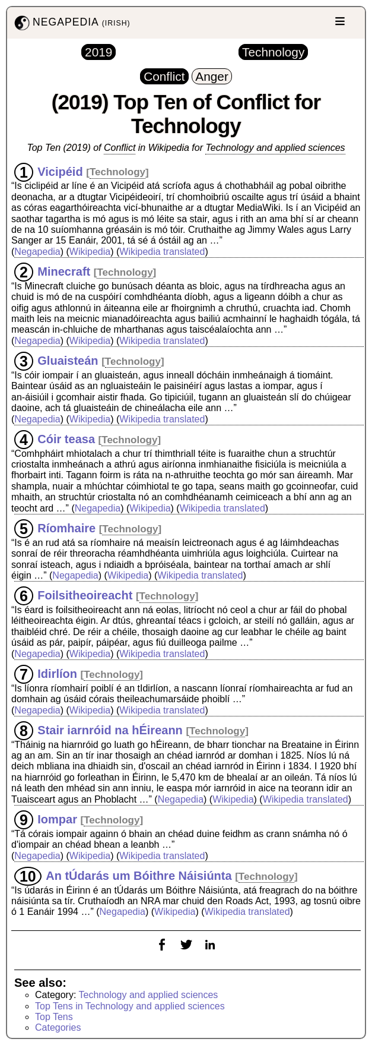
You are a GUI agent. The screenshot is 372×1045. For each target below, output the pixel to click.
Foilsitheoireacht (84, 595)
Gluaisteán (67, 360)
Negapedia (37, 252)
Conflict (119, 148)
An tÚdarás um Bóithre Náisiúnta (138, 875)
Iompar (57, 819)
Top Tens (54, 1017)
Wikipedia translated (162, 252)
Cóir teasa (66, 439)
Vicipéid (59, 171)
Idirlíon (57, 673)
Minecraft (63, 271)
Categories (58, 1027)
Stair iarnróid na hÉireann (110, 730)
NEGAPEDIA (71, 22)
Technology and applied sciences (275, 148)
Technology (117, 172)
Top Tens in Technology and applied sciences (130, 1006)
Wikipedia (89, 252)
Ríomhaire (66, 528)
